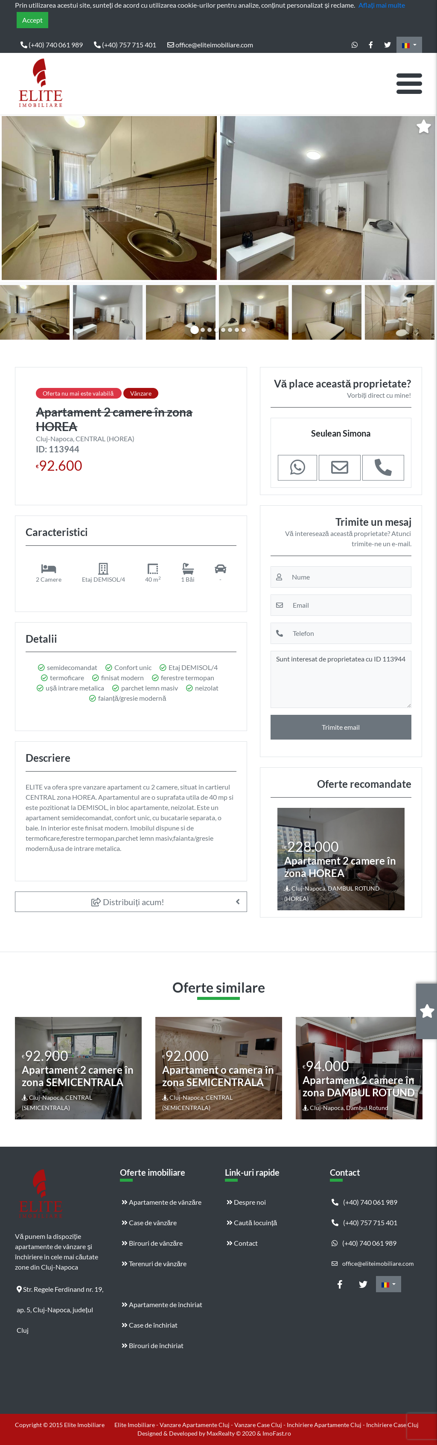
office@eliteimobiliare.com (210, 45)
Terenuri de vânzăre (154, 1263)
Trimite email (341, 727)
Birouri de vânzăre (152, 1243)
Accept (32, 20)
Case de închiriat (150, 1325)
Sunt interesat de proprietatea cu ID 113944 (341, 679)
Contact (242, 1243)
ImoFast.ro (276, 1433)
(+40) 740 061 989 (51, 45)
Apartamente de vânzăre (161, 1202)
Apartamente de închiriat (162, 1304)
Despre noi (246, 1202)
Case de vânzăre (149, 1222)
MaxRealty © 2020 (232, 1433)
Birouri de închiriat (153, 1345)
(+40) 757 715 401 (125, 45)
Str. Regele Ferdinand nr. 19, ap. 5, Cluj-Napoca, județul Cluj (60, 1292)
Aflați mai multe (381, 5)
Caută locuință (252, 1222)
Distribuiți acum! (127, 902)
